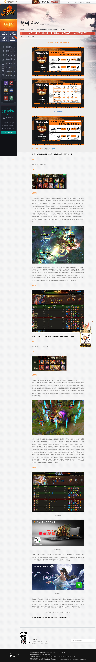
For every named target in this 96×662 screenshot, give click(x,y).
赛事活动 (8, 59)
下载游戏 (8, 25)
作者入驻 (8, 72)
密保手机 (6, 128)
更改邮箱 (12, 125)
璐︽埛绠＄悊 (78, 2)
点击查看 (54, 149)
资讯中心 (8, 51)
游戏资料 (8, 55)
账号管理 (6, 123)
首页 (29, 29)
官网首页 (8, 47)
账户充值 (13, 33)
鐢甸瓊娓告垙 (86, 2)
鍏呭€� (68, 2)
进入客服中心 (9, 132)
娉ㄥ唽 (72, 2)
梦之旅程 (8, 63)
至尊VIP (8, 76)
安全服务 (8, 68)
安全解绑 (12, 123)
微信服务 (12, 128)
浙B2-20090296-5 (46, 654)
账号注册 (4, 33)
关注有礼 (13, 39)
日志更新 (4, 39)
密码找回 (6, 125)
